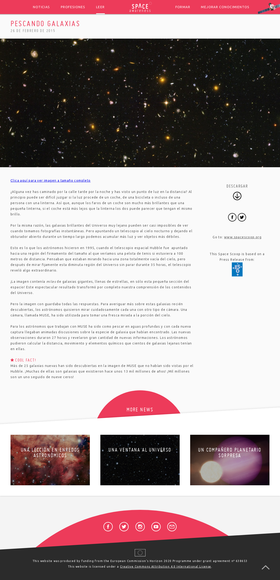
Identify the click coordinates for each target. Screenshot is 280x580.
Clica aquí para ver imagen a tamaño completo (51, 180)
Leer (100, 7)
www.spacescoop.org (243, 237)
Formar (182, 7)
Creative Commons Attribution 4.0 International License (165, 566)
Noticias (41, 7)
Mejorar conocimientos (225, 7)
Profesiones (73, 7)
